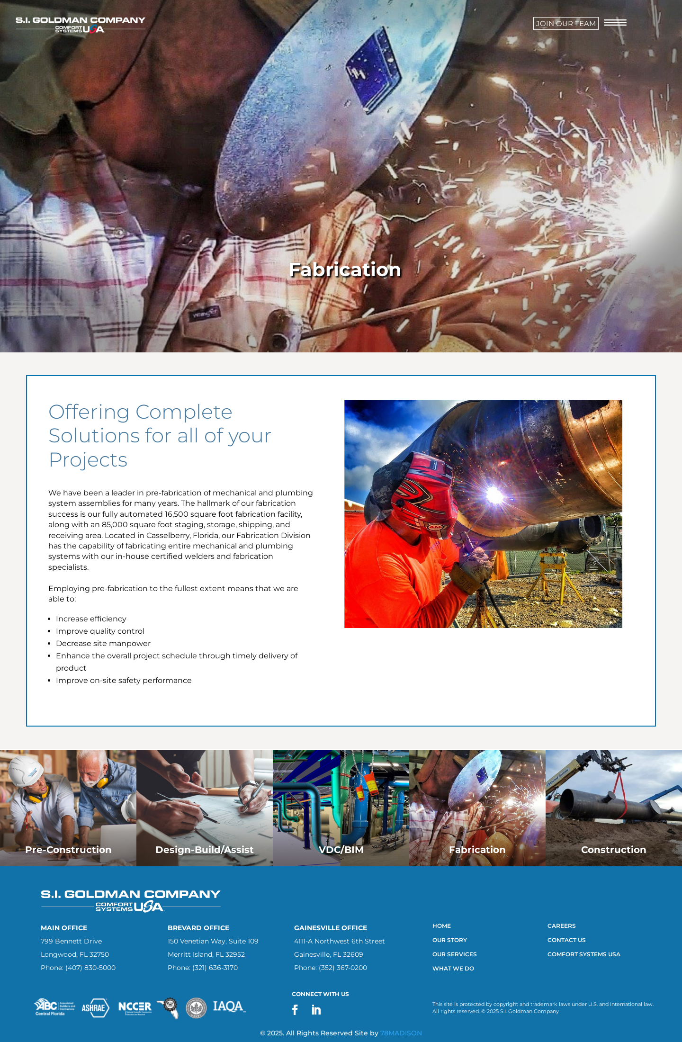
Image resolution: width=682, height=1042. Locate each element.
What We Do (453, 968)
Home (441, 926)
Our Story (449, 940)
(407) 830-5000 (90, 967)
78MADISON (401, 1033)
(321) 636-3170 (215, 967)
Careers (561, 926)
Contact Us (566, 940)
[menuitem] (566, 23)
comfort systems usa (583, 954)
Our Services (455, 954)
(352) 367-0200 (343, 967)
